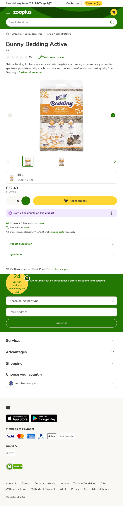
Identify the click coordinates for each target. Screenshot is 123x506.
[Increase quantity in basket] (25, 200)
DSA (103, 483)
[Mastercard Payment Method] (20, 437)
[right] (113, 115)
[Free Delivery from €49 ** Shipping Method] (10, 454)
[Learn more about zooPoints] (111, 213)
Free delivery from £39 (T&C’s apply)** (29, 3)
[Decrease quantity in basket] (10, 200)
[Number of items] (18, 200)
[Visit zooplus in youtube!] (8, 408)
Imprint (65, 483)
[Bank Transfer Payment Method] (66, 436)
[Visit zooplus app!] (17, 421)
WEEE (63, 489)
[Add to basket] (75, 200)
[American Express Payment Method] (31, 437)
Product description (61, 244)
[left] (10, 115)
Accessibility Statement (97, 489)
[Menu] (8, 12)
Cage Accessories (33, 33)
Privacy (75, 489)
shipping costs (56, 231)
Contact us (72, 3)
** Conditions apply (56, 269)
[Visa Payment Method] (10, 437)
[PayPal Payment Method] (41, 437)
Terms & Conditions (84, 483)
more (42, 223)
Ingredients (61, 254)
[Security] (14, 467)
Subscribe (61, 323)
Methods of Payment (43, 489)
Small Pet (16, 33)
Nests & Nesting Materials (58, 33)
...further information (29, 72)
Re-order (93, 3)
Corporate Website (45, 483)
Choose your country (24, 374)
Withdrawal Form (16, 489)
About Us (11, 483)
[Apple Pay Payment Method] (51, 437)
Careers (25, 483)
